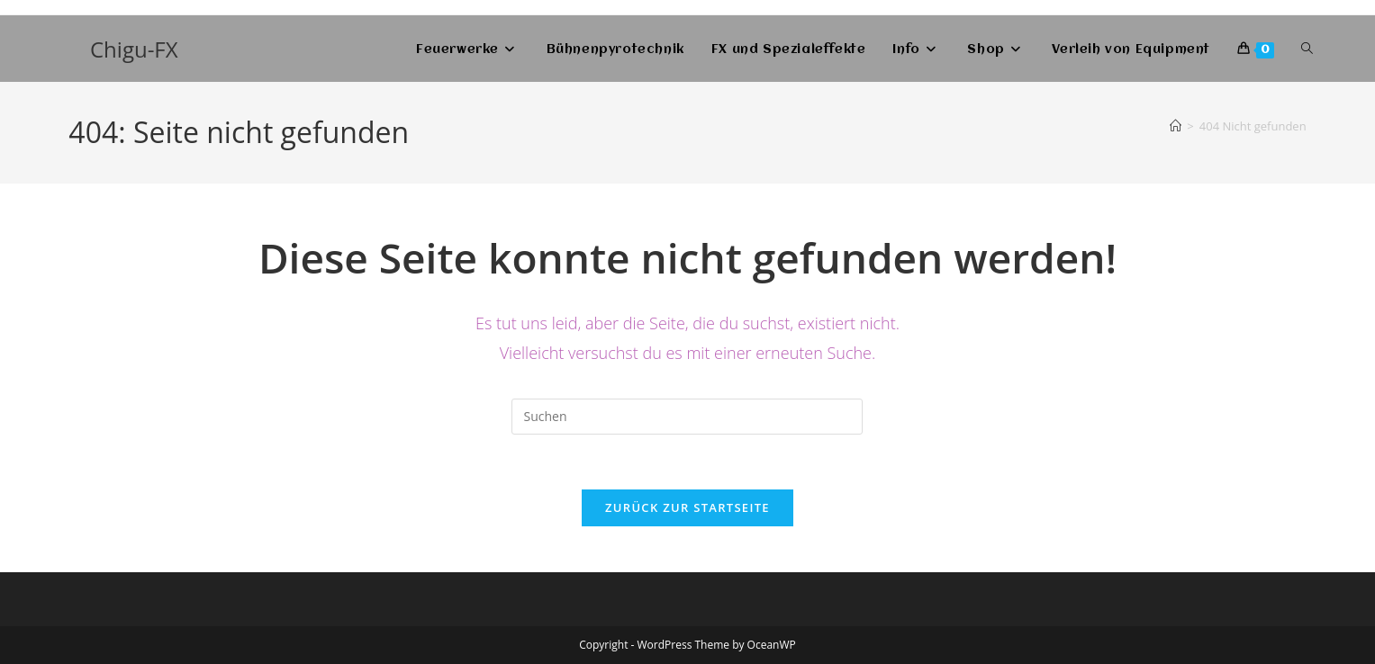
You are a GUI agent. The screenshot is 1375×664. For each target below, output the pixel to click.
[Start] (1175, 126)
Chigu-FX (134, 49)
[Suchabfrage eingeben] (687, 417)
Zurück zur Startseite (687, 507)
